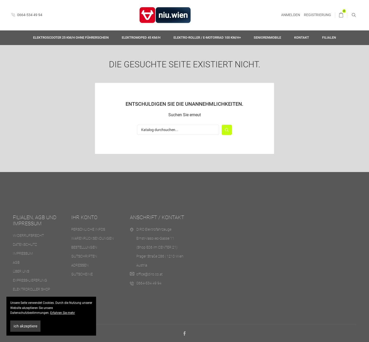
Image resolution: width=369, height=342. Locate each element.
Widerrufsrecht (28, 235)
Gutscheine (82, 274)
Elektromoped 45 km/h (141, 37)
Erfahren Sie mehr (62, 313)
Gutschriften (84, 256)
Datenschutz (25, 244)
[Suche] (178, 130)
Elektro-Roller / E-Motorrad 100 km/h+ (207, 37)
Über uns (21, 271)
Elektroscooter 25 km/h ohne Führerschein (71, 37)
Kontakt (301, 37)
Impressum (23, 253)
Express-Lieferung (30, 280)
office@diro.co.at (149, 274)
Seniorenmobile (267, 37)
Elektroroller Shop (31, 289)
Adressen (80, 265)
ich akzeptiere (25, 326)
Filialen (329, 37)
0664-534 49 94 (27, 15)
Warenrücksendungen (92, 238)
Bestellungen (84, 247)
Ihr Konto (84, 217)
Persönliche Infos (88, 229)
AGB (16, 262)
